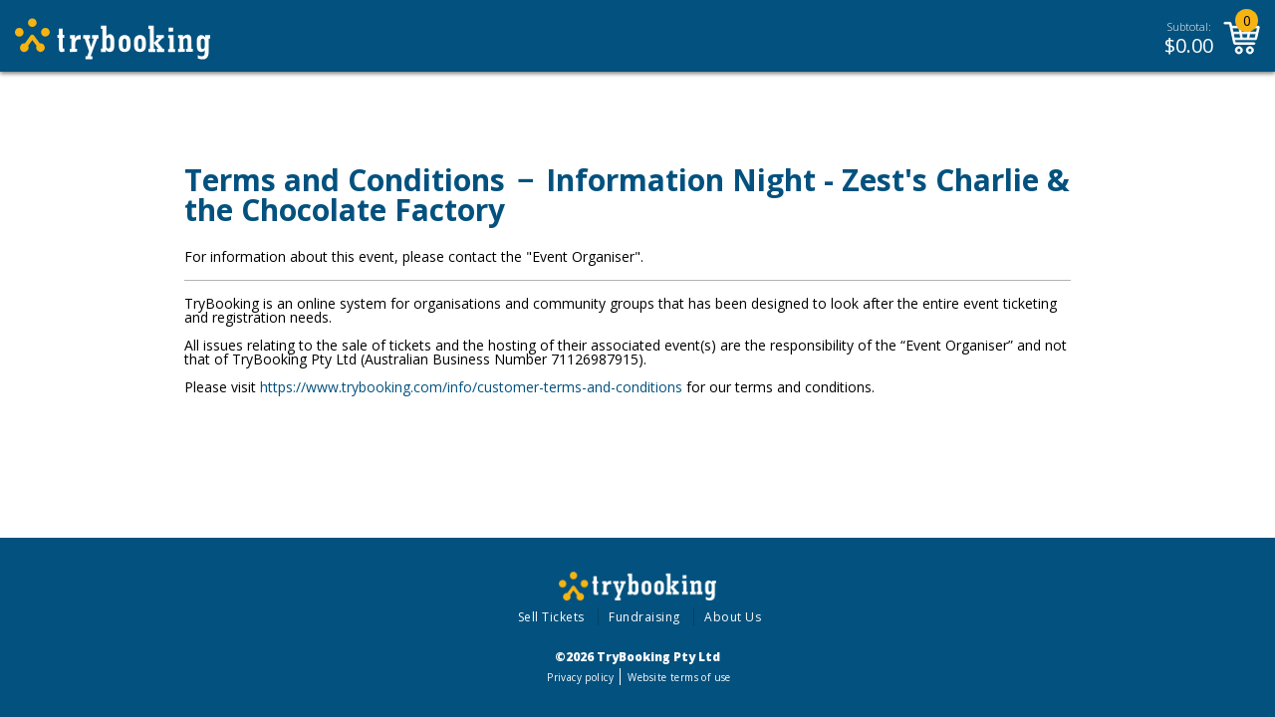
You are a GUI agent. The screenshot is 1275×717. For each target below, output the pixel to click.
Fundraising (644, 616)
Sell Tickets (551, 616)
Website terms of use (679, 677)
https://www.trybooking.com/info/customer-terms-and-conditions (471, 386)
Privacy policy (580, 677)
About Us (732, 616)
